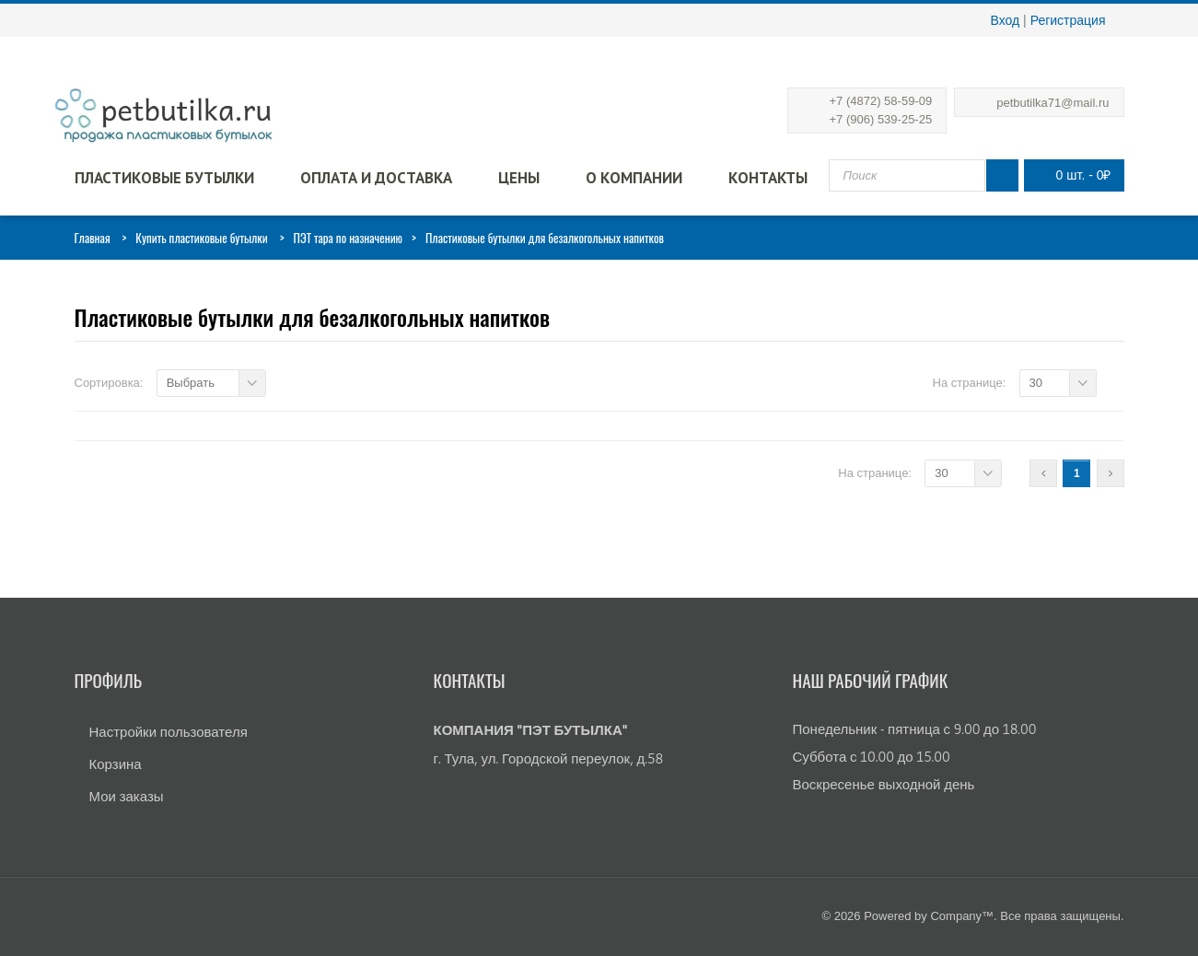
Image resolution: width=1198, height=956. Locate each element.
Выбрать (191, 383)
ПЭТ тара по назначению (348, 237)
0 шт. (1069, 175)
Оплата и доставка (376, 178)
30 (1035, 383)
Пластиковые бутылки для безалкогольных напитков (313, 316)
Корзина (115, 764)
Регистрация (1068, 20)
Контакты (768, 178)
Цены (519, 178)
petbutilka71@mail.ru (1052, 103)
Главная (92, 237)
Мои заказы (126, 796)
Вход (1005, 20)
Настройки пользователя (168, 731)
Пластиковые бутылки (164, 178)
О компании (634, 178)
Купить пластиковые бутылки (201, 237)
